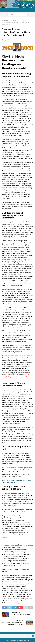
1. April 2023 (6, 40)
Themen (15, 20)
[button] (32, 10)
